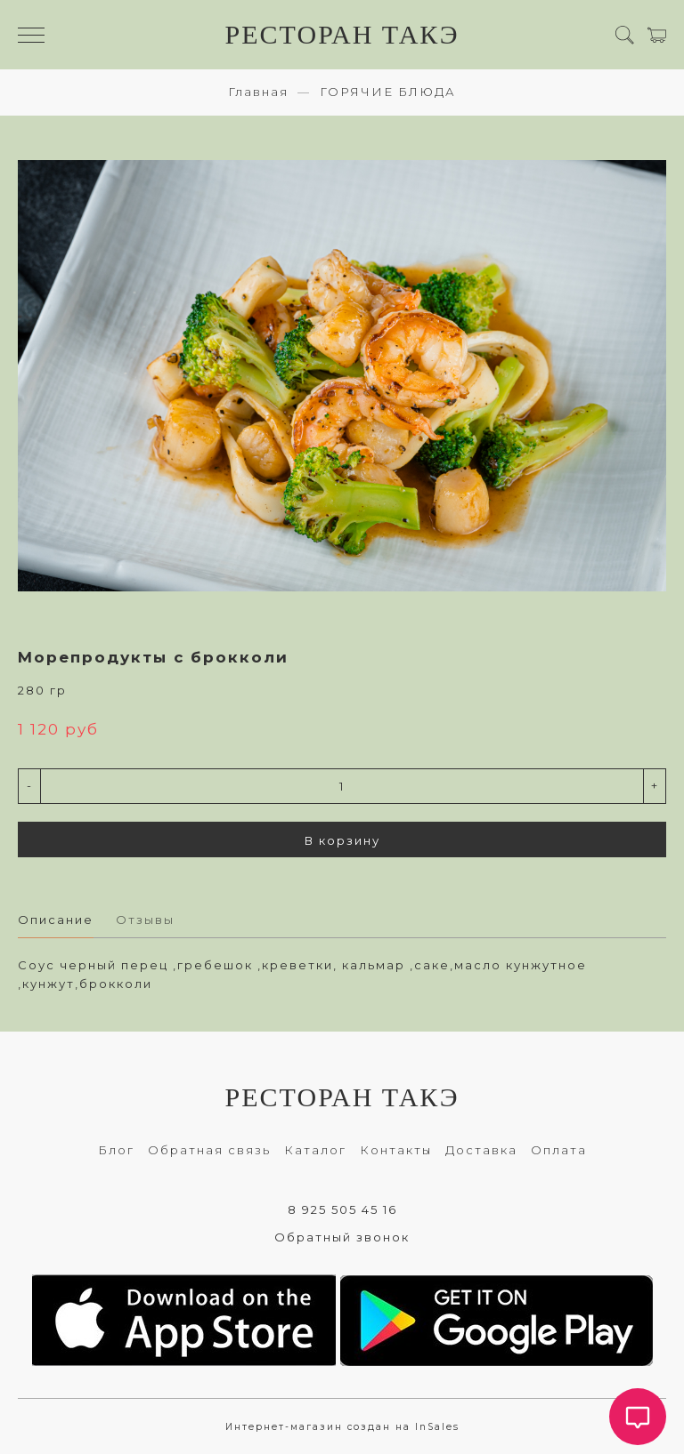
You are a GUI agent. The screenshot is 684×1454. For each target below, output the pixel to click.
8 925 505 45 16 (342, 1209)
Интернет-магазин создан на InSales (342, 1427)
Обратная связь (209, 1150)
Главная (258, 91)
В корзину (342, 840)
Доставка (481, 1150)
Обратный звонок (342, 1237)
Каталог (315, 1150)
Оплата (559, 1150)
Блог (116, 1150)
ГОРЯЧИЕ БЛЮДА (388, 91)
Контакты (396, 1150)
